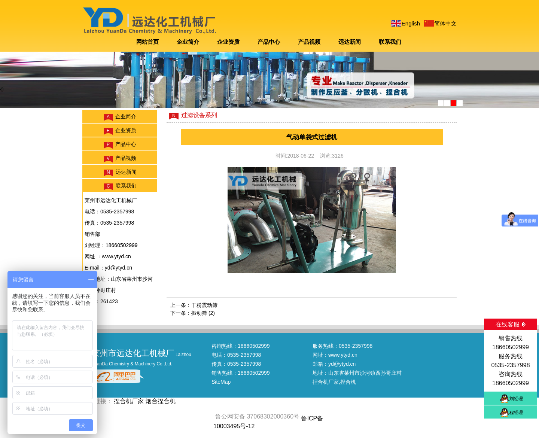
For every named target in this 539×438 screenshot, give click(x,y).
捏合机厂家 (326, 382)
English (411, 23)
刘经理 (516, 398)
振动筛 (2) (203, 313)
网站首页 (147, 42)
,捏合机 (347, 382)
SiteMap (221, 382)
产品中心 (269, 42)
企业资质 (228, 42)
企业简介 (188, 42)
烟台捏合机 (161, 401)
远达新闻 (349, 42)
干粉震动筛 (204, 305)
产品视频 (309, 42)
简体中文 (445, 23)
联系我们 (390, 42)
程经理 (516, 412)
